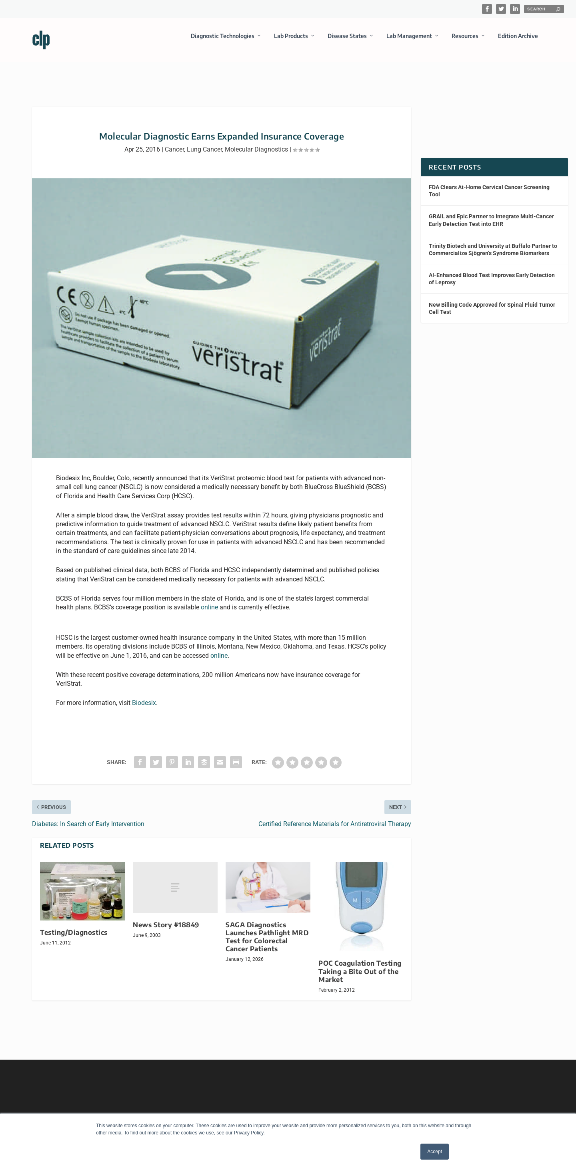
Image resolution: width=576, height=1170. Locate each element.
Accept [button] (434, 1151)
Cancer (174, 142)
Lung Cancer (204, 142)
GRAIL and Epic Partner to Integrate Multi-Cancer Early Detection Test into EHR (491, 213)
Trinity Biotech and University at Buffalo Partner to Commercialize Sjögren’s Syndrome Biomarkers (493, 242)
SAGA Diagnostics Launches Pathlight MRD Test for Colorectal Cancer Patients (267, 929)
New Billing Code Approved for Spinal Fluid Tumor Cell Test (492, 300)
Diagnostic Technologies (222, 41)
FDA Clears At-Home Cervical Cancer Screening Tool (489, 183)
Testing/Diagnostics (74, 925)
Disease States (347, 41)
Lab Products (291, 41)
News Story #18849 (166, 917)
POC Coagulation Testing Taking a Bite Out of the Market (360, 964)
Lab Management (409, 41)
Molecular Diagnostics (256, 142)
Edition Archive (518, 41)
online (209, 600)
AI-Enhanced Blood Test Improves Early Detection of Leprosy (492, 271)
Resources (465, 41)
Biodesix (144, 695)
